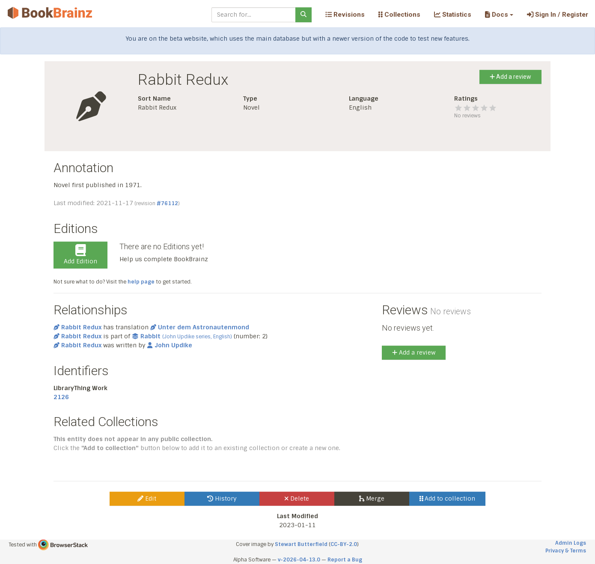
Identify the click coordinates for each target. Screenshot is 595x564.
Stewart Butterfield (301, 544)
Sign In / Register (557, 14)
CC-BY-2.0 (343, 544)
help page (141, 281)
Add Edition (80, 255)
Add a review (510, 76)
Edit (146, 498)
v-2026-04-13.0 (299, 559)
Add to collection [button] (447, 498)
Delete (296, 498)
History (222, 498)
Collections (399, 14)
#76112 (167, 203)
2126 (61, 397)
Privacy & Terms (565, 550)
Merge (371, 498)
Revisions (345, 14)
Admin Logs (570, 543)
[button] (499, 14)
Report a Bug (344, 559)
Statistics (452, 14)
